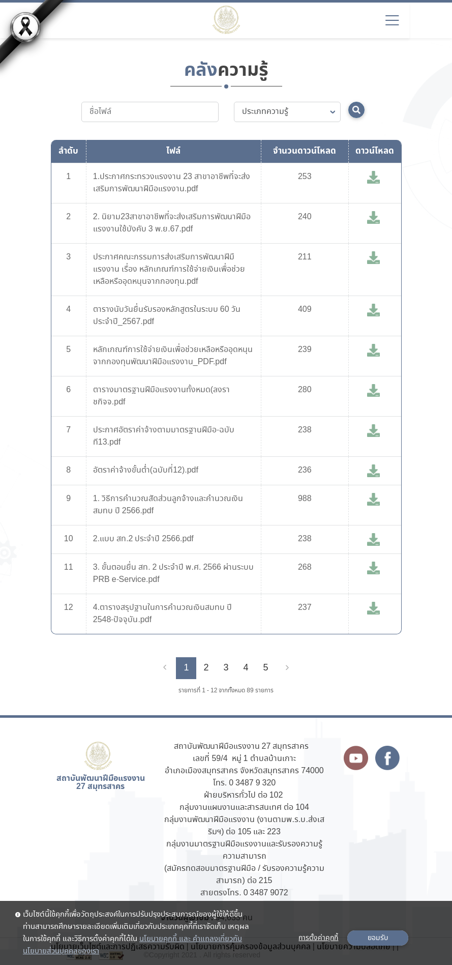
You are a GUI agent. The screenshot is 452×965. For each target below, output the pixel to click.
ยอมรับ (378, 938)
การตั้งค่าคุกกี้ (318, 938)
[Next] (287, 668)
